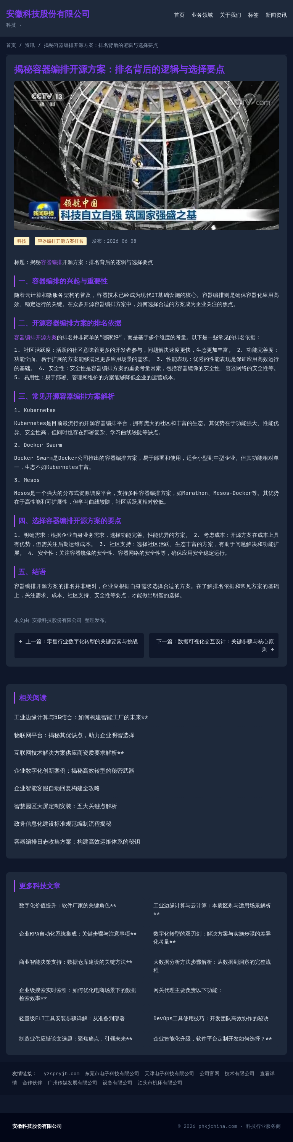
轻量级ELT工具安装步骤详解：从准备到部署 (72, 1018)
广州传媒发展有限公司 (72, 1082)
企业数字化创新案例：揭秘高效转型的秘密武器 (74, 771)
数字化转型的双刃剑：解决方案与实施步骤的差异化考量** (212, 937)
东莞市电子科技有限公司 (112, 1073)
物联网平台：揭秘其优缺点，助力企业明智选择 (74, 735)
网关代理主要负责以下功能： (188, 990)
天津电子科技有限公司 (169, 1073)
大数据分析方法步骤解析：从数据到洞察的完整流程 (212, 965)
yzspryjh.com (62, 1073)
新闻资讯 (276, 14)
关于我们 (230, 14)
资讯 (30, 45)
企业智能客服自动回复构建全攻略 (57, 788)
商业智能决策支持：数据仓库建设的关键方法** (75, 961)
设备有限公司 (117, 1082)
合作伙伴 (32, 1082)
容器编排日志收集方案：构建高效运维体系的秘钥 (77, 842)
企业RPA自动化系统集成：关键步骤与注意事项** (78, 933)
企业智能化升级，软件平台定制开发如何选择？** (212, 1038)
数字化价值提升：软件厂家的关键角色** (67, 905)
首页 (179, 14)
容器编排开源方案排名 (61, 241)
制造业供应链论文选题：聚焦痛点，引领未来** (75, 1038)
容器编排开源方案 (35, 337)
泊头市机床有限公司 (160, 1082)
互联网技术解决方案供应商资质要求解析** (69, 753)
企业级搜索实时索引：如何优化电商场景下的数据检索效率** (78, 994)
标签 (253, 14)
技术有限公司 (239, 1073)
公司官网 (209, 1073)
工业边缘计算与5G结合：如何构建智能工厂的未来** (81, 717)
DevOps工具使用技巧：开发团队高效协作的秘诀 (211, 1018)
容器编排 (51, 262)
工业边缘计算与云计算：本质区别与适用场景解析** (212, 909)
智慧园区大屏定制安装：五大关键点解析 (65, 806)
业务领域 (202, 14)
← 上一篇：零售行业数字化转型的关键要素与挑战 (78, 641)
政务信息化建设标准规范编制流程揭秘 (62, 824)
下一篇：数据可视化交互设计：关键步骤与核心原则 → (215, 645)
